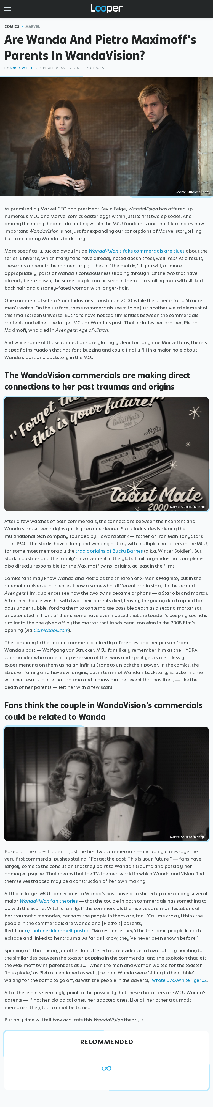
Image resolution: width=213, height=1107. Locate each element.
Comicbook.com (50, 630)
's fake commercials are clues (136, 251)
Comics (12, 26)
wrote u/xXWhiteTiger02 (179, 980)
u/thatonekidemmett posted (57, 930)
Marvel (32, 26)
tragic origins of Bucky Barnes (109, 551)
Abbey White (21, 68)
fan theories (48, 901)
